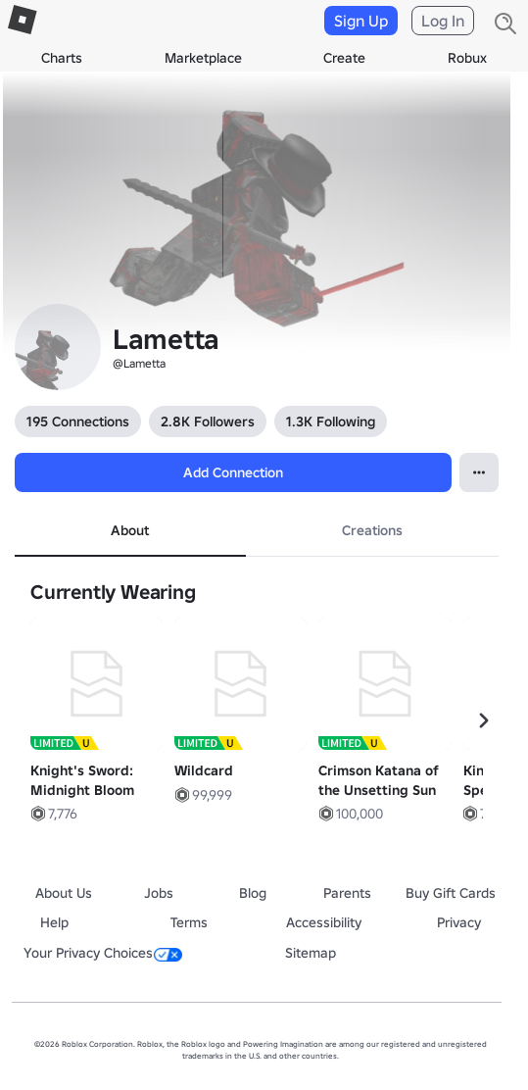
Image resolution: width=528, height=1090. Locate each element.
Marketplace (203, 58)
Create (344, 58)
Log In (442, 20)
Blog (252, 893)
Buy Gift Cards (451, 893)
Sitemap (310, 953)
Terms (189, 922)
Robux (467, 58)
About (130, 530)
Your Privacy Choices (103, 953)
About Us (63, 893)
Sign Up (361, 20)
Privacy (459, 922)
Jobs (158, 893)
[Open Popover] (479, 472)
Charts (61, 58)
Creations (372, 530)
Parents (347, 893)
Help (54, 922)
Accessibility (323, 922)
